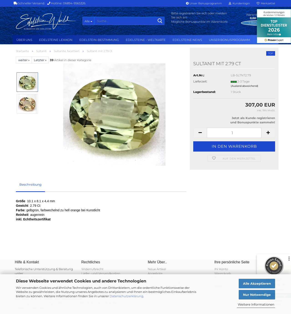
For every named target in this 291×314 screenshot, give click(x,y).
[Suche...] (88, 21)
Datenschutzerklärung (126, 296)
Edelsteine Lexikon (56, 40)
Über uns (24, 40)
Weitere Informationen (256, 304)
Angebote (155, 273)
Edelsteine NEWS (187, 40)
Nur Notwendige (257, 295)
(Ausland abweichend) (244, 85)
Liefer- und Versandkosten (100, 273)
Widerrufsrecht (92, 269)
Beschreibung (30, 184)
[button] (200, 133)
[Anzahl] (234, 133)
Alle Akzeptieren (257, 284)
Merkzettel (266, 3)
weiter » (24, 60)
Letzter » (40, 60)
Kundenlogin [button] (239, 3)
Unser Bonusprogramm (204, 3)
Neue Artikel (157, 269)
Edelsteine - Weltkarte (146, 40)
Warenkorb (222, 273)
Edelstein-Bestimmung (99, 40)
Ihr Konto (221, 269)
